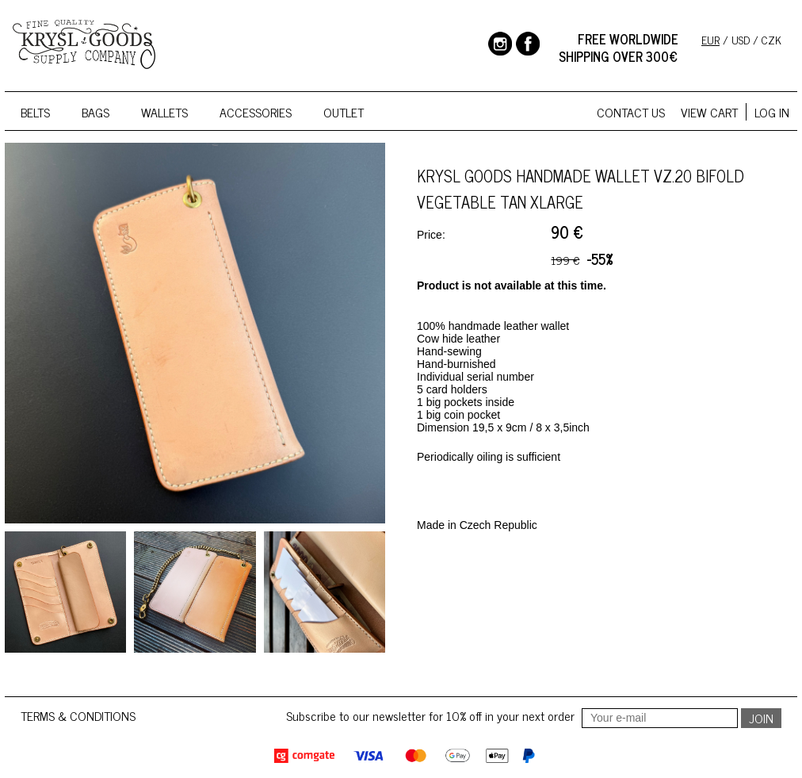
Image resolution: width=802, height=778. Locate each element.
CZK (771, 39)
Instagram (500, 44)
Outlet (343, 112)
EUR (710, 39)
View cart (709, 112)
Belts (35, 112)
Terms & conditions (78, 715)
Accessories (256, 112)
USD (740, 39)
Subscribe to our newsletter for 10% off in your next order (513, 715)
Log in (771, 112)
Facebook (528, 44)
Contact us (631, 112)
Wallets (164, 112)
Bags (95, 112)
